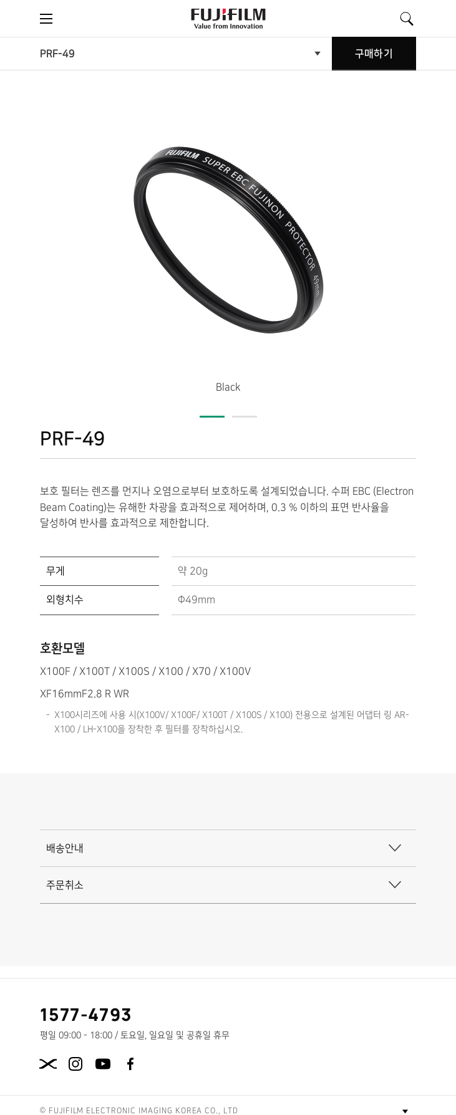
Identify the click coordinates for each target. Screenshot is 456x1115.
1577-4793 (86, 1014)
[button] (212, 404)
